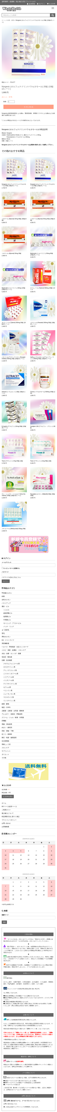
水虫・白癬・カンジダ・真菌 (11, 653)
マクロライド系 (8, 697)
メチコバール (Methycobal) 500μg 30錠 (14, 528)
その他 (4, 758)
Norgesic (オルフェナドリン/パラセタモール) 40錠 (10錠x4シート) (14, 185)
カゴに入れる (28, 107)
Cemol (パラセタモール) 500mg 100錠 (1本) (42, 392)
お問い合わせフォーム (13, 1101)
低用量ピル (7, 616)
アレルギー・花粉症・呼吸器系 (12, 714)
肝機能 (4, 721)
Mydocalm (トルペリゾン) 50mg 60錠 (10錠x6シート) (41, 254)
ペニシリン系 (7, 690)
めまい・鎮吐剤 (7, 727)
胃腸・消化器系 (7, 724)
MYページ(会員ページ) (9, 806)
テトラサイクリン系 (10, 684)
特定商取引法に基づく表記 (10, 816)
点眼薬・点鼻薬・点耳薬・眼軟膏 (13, 711)
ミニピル (6, 610)
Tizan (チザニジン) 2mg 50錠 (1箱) (40, 461)
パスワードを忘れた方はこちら (11, 577)
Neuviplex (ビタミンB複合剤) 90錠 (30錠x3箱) (42, 494)
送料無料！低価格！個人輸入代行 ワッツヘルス (19, 1)
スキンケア (5, 748)
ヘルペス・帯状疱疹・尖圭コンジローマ (15, 647)
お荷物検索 (5, 827)
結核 (3, 596)
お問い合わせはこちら (10, 1104)
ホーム (4, 803)
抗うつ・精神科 (7, 734)
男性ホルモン (6, 637)
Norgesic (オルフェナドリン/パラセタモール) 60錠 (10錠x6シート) (42, 185)
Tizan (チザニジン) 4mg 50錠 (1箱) (12, 461)
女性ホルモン (6, 600)
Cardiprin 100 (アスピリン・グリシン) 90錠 (42, 427)
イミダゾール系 (8, 680)
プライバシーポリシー (9, 820)
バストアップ (6, 603)
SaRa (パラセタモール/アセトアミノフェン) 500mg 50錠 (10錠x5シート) (42, 357)
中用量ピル (7, 620)
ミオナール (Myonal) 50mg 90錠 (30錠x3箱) (14, 219)
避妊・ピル (5, 606)
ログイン (41, 4)
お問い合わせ (6, 823)
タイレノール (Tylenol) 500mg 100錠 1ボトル (42, 288)
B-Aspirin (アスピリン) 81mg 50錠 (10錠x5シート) (14, 427)
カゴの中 (51, 4)
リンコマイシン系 (9, 700)
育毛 (3, 633)
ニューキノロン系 (9, 694)
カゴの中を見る (8, 796)
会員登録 (31, 4)
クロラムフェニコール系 (11, 663)
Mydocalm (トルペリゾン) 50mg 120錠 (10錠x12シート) (13, 288)
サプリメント (6, 751)
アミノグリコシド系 (10, 670)
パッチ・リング (8, 626)
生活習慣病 (5, 741)
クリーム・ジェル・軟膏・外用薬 (13, 717)
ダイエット (5, 754)
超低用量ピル (7, 613)
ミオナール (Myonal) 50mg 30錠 (11, 253)
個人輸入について (8, 813)
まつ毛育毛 (5, 630)
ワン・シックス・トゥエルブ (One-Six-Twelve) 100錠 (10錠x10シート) (14, 494)
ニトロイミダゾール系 (10, 674)
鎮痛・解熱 (5, 704)
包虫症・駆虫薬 (7, 657)
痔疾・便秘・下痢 (8, 731)
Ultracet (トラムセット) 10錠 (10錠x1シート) (14, 392)
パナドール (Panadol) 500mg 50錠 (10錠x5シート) (42, 323)
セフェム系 (7, 687)
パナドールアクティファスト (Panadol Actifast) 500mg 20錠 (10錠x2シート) (13, 357)
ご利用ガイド (6, 810)
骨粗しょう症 (6, 744)
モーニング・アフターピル (12, 623)
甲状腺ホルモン (7, 593)
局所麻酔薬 (5, 643)
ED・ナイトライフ (8, 640)
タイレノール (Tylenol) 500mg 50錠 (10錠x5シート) (14, 323)
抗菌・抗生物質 (7, 660)
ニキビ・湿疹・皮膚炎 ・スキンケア (14, 650)
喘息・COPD (6, 707)
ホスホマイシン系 (9, 667)
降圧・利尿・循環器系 (9, 737)
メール (24, 1101)
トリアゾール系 (8, 677)
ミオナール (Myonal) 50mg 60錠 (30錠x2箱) (42, 219)
